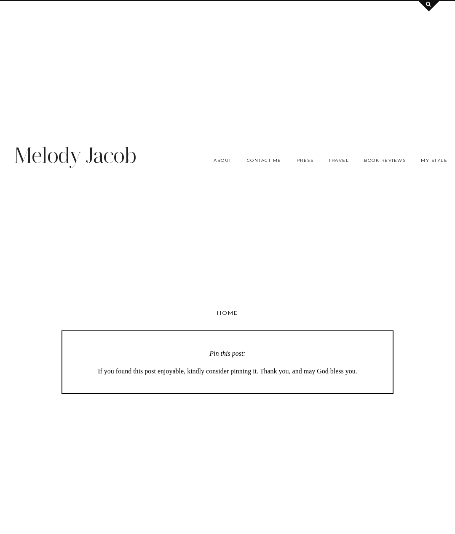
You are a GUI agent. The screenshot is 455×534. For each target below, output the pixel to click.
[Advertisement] (227, 60)
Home (227, 312)
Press (305, 160)
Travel (339, 160)
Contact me (264, 160)
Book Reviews (385, 160)
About (223, 160)
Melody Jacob (75, 155)
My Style (434, 160)
